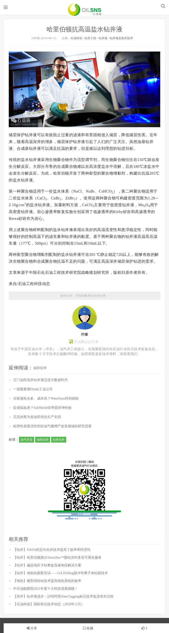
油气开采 (26, 439)
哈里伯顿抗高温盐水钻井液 (84, 29)
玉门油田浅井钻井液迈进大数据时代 (40, 380)
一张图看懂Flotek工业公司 (33, 389)
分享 (33, 628)
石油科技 (76, 38)
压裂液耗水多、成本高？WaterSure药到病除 (46, 398)
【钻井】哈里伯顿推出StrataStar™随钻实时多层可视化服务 (57, 557)
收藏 (88, 628)
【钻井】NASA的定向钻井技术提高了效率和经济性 (52, 550)
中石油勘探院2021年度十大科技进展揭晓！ (45, 588)
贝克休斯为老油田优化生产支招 (37, 417)
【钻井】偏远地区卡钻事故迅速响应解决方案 (47, 565)
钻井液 (103, 38)
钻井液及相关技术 (121, 38)
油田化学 (40, 368)
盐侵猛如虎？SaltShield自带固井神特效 (42, 408)
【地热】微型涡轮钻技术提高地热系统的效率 (47, 581)
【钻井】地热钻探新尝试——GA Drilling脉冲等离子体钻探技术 (60, 573)
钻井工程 (90, 38)
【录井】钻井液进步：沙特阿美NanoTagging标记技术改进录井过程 (63, 596)
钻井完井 (59, 439)
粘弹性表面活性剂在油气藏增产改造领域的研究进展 (52, 426)
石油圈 (84, 10)
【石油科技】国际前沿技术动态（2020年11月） (48, 604)
